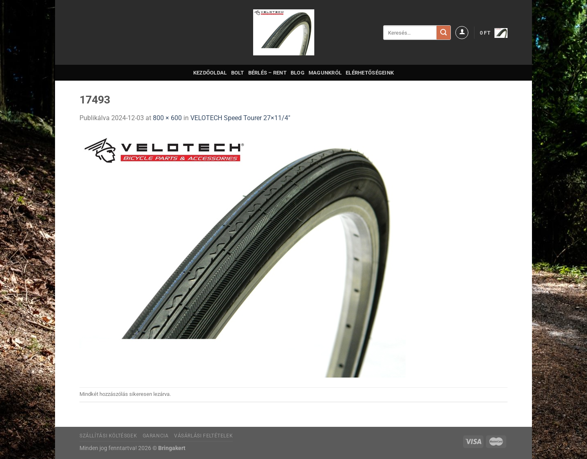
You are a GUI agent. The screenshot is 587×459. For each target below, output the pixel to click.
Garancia (156, 436)
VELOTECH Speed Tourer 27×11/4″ (240, 118)
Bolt (237, 73)
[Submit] (443, 33)
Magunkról (325, 73)
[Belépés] (461, 32)
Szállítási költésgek (108, 436)
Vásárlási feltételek (203, 436)
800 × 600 (167, 118)
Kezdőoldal (210, 73)
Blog (298, 73)
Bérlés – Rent (267, 73)
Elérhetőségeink (370, 73)
